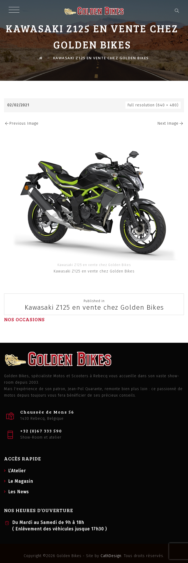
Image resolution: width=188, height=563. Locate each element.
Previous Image (21, 123)
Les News (18, 491)
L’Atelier (17, 470)
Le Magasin (20, 481)
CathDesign (111, 556)
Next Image (171, 123)
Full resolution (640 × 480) (153, 105)
